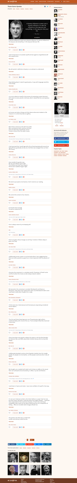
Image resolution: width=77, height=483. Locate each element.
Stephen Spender (61, 69)
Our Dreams (14, 200)
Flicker (14, 246)
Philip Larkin (60, 23)
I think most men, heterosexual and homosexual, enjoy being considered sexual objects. (28, 305)
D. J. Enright (60, 46)
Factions (13, 187)
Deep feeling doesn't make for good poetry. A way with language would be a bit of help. (29, 82)
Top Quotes (57, 1)
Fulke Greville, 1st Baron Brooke (62, 14)
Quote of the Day (42, 1)
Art (9, 119)
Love (60, 151)
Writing (31, 8)
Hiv (13, 345)
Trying (10, 104)
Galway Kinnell (61, 78)
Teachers (27, 8)
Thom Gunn (11, 44)
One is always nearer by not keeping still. (20, 224)
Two (11, 345)
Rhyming (10, 391)
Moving (10, 279)
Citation (61, 122)
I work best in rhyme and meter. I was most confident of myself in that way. (29, 386)
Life (59, 152)
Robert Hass (60, 64)
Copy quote (15, 49)
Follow (61, 115)
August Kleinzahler (61, 32)
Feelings (10, 89)
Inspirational (56, 151)
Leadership (60, 154)
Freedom (55, 155)
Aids (13, 376)
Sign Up (67, 1)
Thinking (11, 119)
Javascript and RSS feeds (39, 479)
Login (64, 1)
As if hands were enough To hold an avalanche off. (15, 208)
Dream (10, 200)
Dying (13, 154)
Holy (9, 246)
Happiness (64, 155)
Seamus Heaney (61, 28)
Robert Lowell (60, 60)
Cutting (10, 154)
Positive (67, 154)
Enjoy (15, 311)
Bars (15, 361)
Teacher (10, 74)
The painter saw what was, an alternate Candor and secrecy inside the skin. (19, 418)
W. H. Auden (60, 83)
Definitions (14, 74)
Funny (63, 151)
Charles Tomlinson (61, 50)
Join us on (61, 138)
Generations (13, 297)
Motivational (63, 152)
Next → (32, 440)
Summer (10, 172)
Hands (10, 214)
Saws (12, 424)
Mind (16, 327)
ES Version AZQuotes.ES (39, 481)
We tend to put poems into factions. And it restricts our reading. (26, 182)
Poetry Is (18, 74)
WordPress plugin (38, 480)
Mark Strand (60, 41)
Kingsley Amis (60, 55)
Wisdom (55, 154)
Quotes (56, 125)
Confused (10, 376)
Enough (17, 214)
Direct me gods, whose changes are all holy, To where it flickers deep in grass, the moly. (28, 240)
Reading (17, 8)
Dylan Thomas (60, 92)
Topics (36, 1)
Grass (12, 246)
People (13, 361)
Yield (14, 136)
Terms (51, 481)
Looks (15, 119)
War (9, 345)
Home (10, 61)
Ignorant (12, 327)
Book (11, 264)
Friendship (56, 152)
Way (9, 47)
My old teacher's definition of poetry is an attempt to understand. (26, 69)
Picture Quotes (50, 1)
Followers (62, 125)
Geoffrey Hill (60, 73)
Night (17, 172)
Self (12, 61)
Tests (14, 61)
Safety (10, 327)
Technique (16, 410)
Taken (10, 136)
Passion (14, 264)
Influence (12, 47)
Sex (9, 264)
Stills (9, 230)
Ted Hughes (60, 9)
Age (15, 154)
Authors (32, 1)
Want (12, 104)
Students (22, 8)
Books (14, 8)
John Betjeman (60, 87)
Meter (15, 391)
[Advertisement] (29, 14)
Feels (15, 47)
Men (12, 136)
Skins (10, 424)
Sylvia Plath (60, 96)
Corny (15, 104)
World (17, 279)
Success (66, 151)
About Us (51, 479)
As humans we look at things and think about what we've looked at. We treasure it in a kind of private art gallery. (28, 113)
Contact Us (52, 480)
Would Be (13, 89)
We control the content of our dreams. (19, 195)
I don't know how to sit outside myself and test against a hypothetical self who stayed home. (28, 55)
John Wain (60, 37)
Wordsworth (18, 297)
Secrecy (14, 424)
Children (13, 172)
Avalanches (13, 214)
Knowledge (60, 155)
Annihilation (17, 376)
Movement (14, 279)
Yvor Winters (60, 18)
